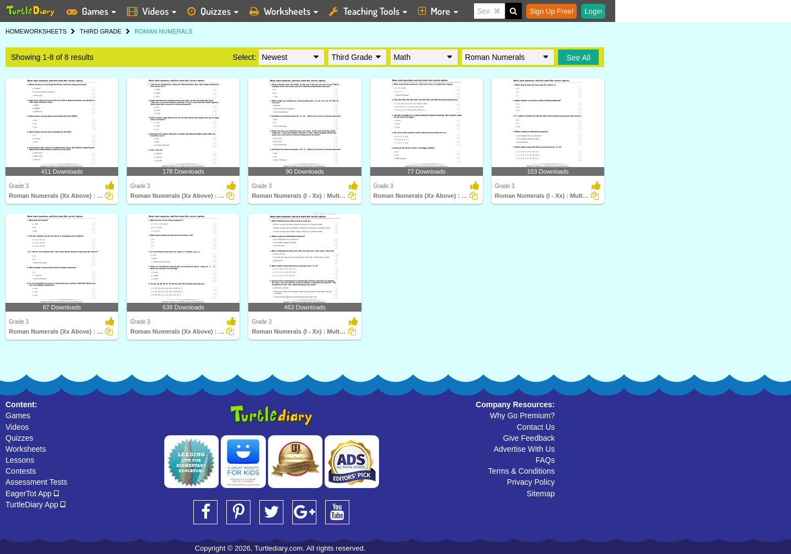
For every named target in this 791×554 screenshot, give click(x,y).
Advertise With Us (524, 449)
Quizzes (19, 438)
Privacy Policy (531, 482)
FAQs (545, 460)
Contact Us (536, 427)
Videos (17, 427)
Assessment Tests (36, 482)
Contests (20, 471)
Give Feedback (529, 438)
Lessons (19, 460)
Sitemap (541, 493)
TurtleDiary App (35, 504)
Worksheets (25, 449)
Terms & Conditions (521, 471)
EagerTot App (32, 493)
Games (17, 415)
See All (578, 57)
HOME (14, 31)
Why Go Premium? (522, 415)
